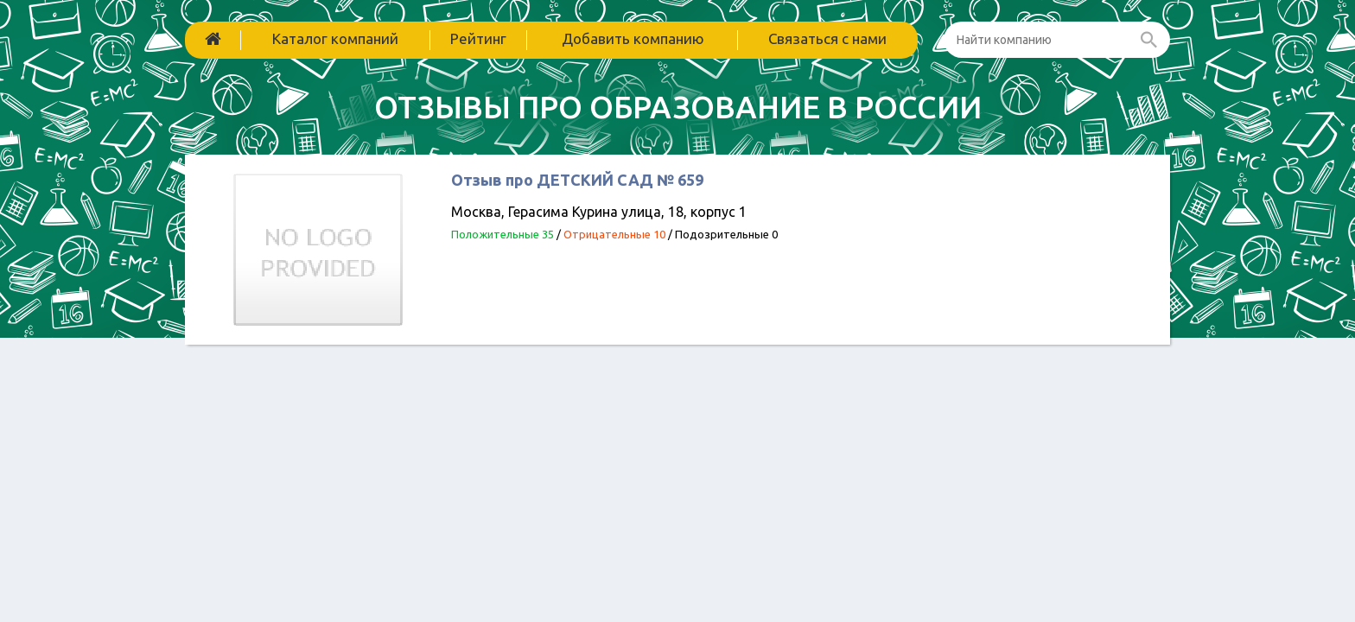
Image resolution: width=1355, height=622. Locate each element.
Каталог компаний (335, 38)
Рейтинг (478, 38)
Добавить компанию (633, 38)
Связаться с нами (827, 38)
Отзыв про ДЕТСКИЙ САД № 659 (577, 179)
